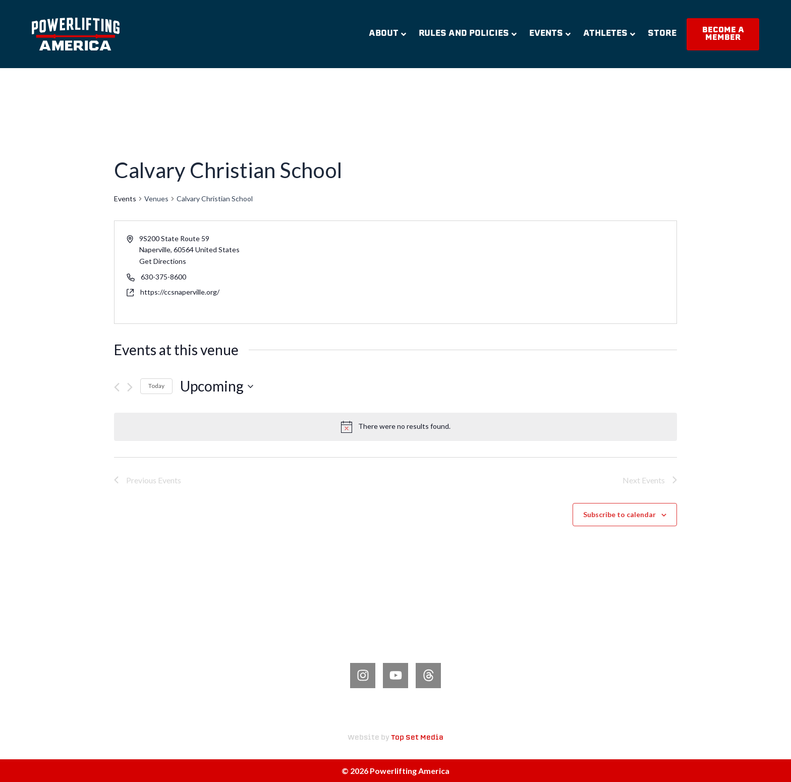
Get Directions (162, 261)
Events (550, 34)
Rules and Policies (468, 34)
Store (662, 34)
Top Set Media (417, 738)
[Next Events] (130, 387)
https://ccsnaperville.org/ (179, 292)
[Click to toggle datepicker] (216, 386)
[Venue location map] (535, 272)
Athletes (609, 34)
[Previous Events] (117, 387)
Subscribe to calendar (619, 514)
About (387, 34)
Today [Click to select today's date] (156, 385)
